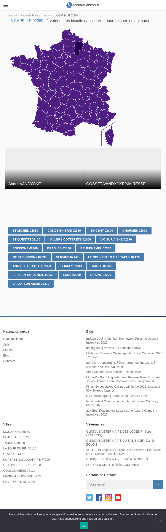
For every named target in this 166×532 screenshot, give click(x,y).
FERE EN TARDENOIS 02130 (33, 275)
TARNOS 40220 (14, 441)
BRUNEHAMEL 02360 (95, 248)
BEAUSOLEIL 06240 (17, 436)
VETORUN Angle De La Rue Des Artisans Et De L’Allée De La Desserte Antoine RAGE (123, 450)
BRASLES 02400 (59, 248)
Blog (6, 355)
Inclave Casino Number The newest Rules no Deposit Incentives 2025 (122, 340)
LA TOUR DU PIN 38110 (20, 447)
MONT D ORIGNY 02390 (29, 257)
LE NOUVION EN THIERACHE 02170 (114, 257)
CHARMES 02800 (135, 230)
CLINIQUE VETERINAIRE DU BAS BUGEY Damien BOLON (121, 441)
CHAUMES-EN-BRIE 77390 (22, 463)
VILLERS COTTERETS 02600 (70, 239)
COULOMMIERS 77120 (19, 469)
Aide (6, 344)
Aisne (47, 15)
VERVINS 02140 (67, 257)
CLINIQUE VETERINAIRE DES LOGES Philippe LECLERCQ (119, 432)
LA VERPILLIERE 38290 (19, 480)
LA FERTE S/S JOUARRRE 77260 (26, 458)
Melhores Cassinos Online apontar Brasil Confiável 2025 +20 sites (124, 354)
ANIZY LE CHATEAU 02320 (32, 266)
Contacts (9, 360)
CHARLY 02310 (71, 266)
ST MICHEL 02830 (25, 230)
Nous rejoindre (13, 338)
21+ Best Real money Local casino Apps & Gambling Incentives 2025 (121, 412)
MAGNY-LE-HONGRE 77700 (22, 475)
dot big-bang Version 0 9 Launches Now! (113, 347)
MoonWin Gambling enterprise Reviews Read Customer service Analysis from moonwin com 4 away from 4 (123, 378)
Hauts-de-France (30, 15)
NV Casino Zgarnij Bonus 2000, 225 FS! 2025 (117, 395)
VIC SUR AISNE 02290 (116, 239)
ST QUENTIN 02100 (26, 239)
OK (84, 525)
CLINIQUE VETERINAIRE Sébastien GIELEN (117, 458)
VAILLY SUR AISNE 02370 (31, 283)
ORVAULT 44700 (14, 452)
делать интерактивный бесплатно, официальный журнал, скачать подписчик (120, 364)
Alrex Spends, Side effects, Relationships (114, 371)
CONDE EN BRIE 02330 (64, 230)
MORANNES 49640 (16, 430)
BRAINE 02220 (100, 275)
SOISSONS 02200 (25, 248)
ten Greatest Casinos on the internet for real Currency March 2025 (122, 402)
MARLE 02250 (101, 266)
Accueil (12, 15)
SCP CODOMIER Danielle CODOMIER (112, 463)
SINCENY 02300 (101, 230)
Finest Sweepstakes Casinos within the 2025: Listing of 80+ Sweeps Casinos (123, 388)
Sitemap (8, 349)
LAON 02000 (72, 275)
